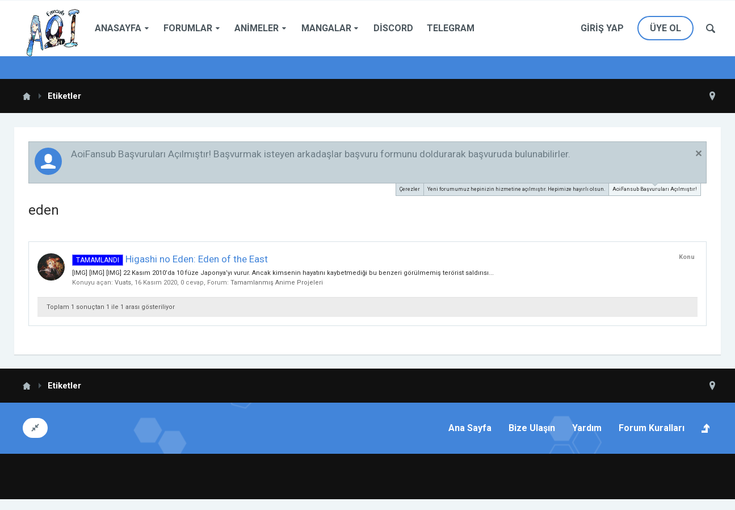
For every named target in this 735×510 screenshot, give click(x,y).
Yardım (587, 428)
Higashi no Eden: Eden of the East (170, 259)
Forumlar (187, 28)
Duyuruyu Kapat (698, 153)
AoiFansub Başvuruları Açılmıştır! (654, 187)
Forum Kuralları (651, 428)
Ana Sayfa (470, 428)
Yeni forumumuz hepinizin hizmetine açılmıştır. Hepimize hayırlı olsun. (516, 189)
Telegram (450, 28)
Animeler (256, 28)
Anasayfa (118, 28)
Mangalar (326, 28)
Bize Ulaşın (532, 428)
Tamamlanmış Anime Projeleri (276, 282)
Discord (393, 28)
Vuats (123, 282)
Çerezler (410, 189)
